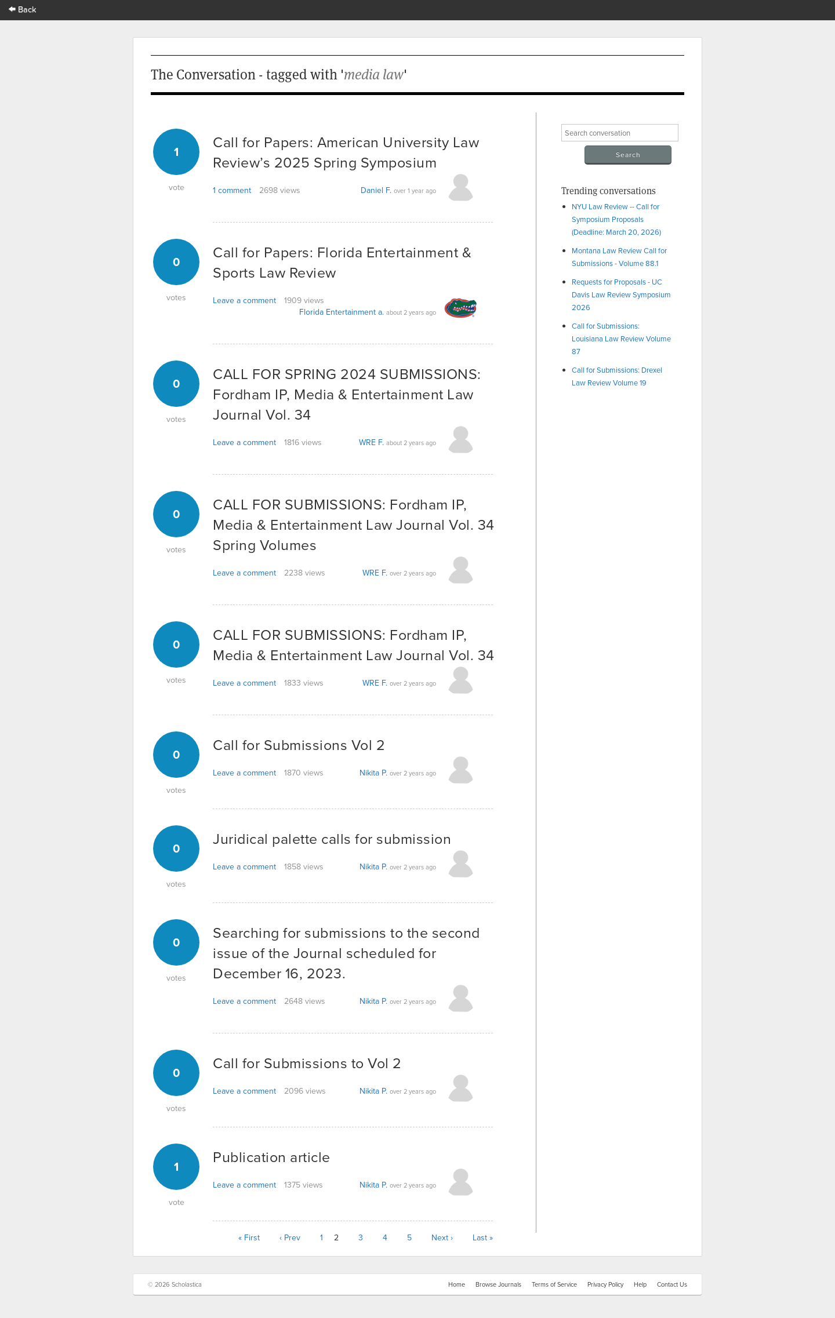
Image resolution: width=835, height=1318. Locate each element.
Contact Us (672, 1284)
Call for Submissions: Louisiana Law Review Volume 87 (621, 338)
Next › (442, 1237)
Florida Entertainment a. (341, 312)
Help (640, 1284)
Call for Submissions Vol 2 (299, 744)
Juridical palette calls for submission (332, 838)
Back (23, 9)
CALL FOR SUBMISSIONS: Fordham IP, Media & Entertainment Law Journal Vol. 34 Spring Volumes (354, 524)
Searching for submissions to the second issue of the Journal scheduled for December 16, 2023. (346, 952)
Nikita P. (373, 772)
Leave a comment (244, 300)
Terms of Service (554, 1284)
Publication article (272, 1156)
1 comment (232, 190)
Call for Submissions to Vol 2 (307, 1063)
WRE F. (371, 442)
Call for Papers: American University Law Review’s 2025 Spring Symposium (346, 152)
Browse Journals (498, 1284)
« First (249, 1237)
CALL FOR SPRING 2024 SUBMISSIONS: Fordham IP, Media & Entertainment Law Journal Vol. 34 (347, 393)
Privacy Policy (605, 1284)
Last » (483, 1237)
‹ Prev (289, 1237)
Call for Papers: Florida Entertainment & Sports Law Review (342, 262)
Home (456, 1284)
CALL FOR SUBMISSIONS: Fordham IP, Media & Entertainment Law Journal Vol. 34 (354, 644)
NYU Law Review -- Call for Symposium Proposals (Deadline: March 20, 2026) (616, 219)
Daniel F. (376, 190)
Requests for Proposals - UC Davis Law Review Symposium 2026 (621, 294)
